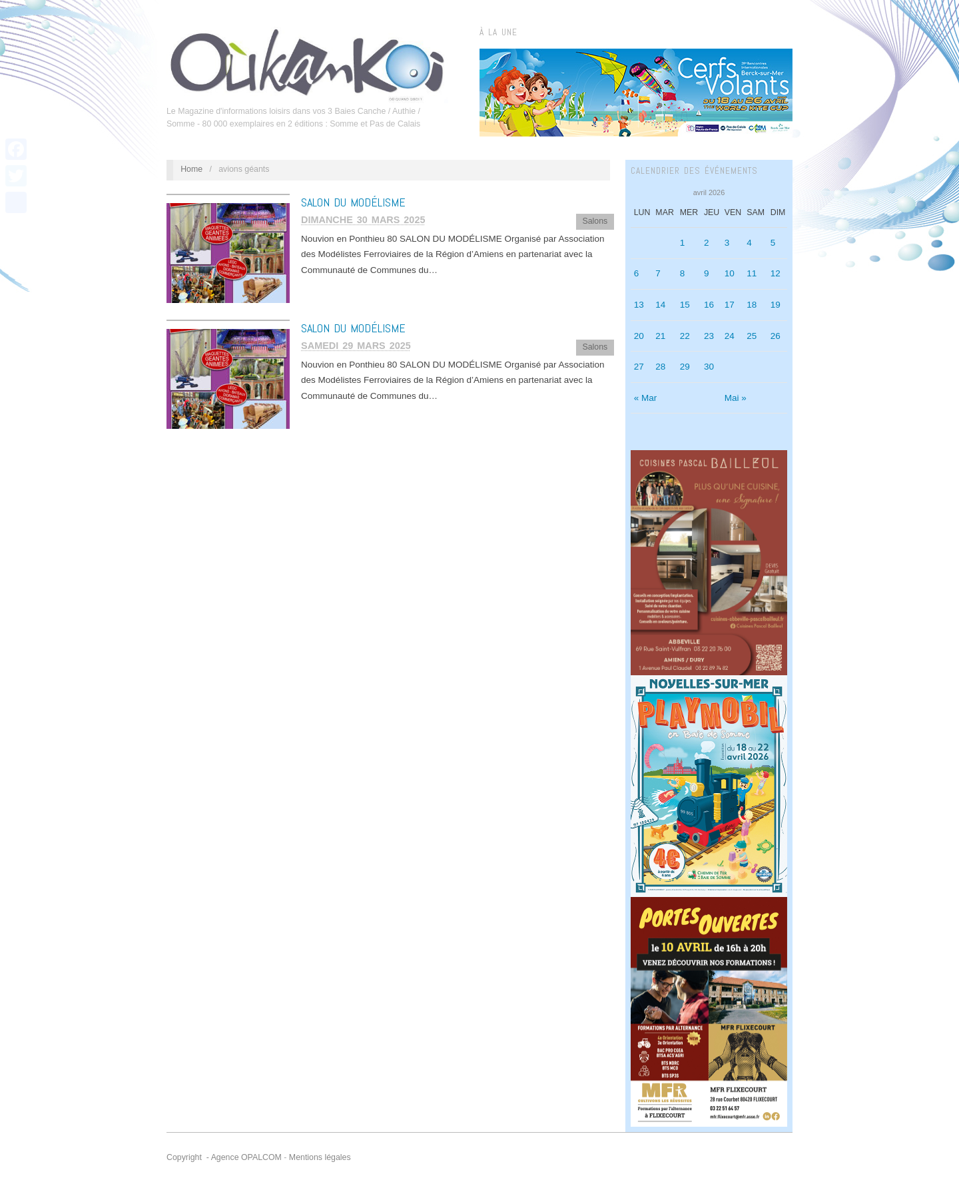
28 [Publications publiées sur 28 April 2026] (660, 367)
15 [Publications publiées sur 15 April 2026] (685, 305)
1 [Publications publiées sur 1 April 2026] (682, 243)
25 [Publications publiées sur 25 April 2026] (752, 336)
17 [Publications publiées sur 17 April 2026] (730, 305)
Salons (594, 221)
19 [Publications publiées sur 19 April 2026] (776, 305)
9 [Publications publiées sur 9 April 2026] (706, 273)
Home (191, 169)
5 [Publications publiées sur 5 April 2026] (773, 243)
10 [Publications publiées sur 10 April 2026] (730, 273)
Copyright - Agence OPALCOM (224, 1157)
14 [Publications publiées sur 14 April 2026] (660, 305)
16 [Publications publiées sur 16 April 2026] (709, 305)
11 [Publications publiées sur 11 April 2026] (752, 273)
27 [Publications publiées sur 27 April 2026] (639, 367)
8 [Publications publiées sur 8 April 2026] (682, 273)
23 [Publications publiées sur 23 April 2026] (709, 336)
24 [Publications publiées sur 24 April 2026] (730, 336)
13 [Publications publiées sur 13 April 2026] (639, 305)
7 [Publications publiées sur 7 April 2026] (658, 273)
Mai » (736, 398)
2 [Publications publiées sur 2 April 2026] (706, 243)
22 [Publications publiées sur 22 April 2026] (685, 336)
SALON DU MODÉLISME (353, 202)
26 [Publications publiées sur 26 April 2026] (776, 336)
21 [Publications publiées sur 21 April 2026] (660, 336)
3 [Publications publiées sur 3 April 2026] (727, 243)
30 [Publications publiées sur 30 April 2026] (709, 367)
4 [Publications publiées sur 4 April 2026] (749, 243)
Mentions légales (320, 1157)
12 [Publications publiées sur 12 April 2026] (776, 273)
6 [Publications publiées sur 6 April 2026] (636, 273)
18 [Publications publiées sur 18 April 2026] (752, 305)
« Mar (645, 398)
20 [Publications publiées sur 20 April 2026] (639, 336)
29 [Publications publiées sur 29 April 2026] (685, 367)
